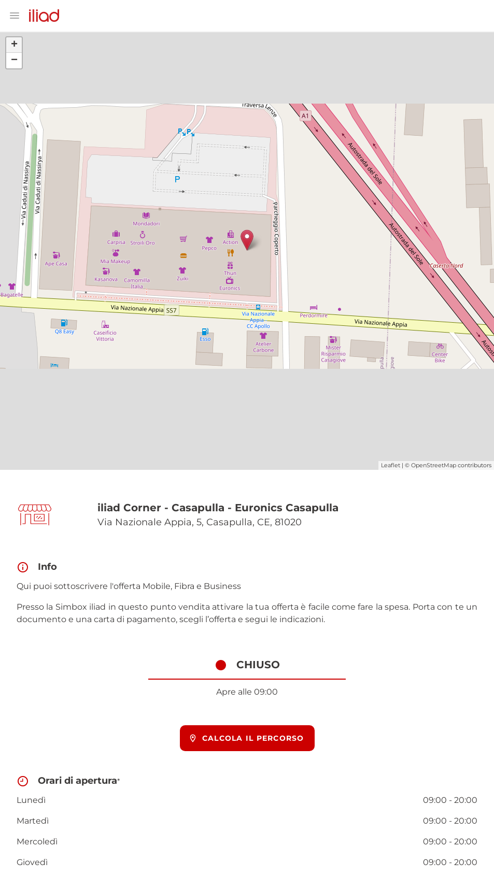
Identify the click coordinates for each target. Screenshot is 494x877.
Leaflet (390, 465)
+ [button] (14, 45)
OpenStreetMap (433, 465)
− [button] (14, 60)
